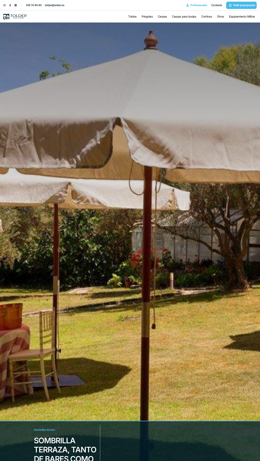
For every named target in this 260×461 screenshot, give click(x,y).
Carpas (162, 16)
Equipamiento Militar (242, 16)
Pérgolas (147, 16)
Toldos (132, 16)
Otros (220, 16)
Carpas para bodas (184, 16)
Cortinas (206, 16)
